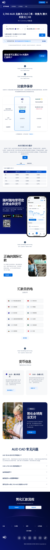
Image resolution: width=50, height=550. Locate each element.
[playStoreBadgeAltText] (17, 216)
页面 (39, 460)
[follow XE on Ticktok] (45, 538)
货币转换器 (6, 6)
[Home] (3, 2)
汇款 (42, 35)
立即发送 (22, 111)
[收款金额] (11, 29)
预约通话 (44, 41)
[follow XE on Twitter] (24, 538)
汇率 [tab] (21, 163)
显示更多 (25, 338)
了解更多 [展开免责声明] (31, 134)
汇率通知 (20, 6)
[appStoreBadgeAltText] (7, 216)
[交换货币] (25, 29)
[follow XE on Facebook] (19, 538)
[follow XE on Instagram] (35, 538)
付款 (26, 6)
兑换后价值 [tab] (29, 163)
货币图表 (14, 6)
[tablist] (25, 163)
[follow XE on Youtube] (40, 538)
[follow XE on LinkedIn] (30, 538)
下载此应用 (42, 2)
